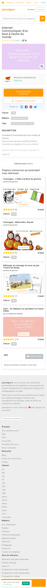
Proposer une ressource (12, 418)
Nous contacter (9, 448)
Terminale (6, 517)
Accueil (3, 2)
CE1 (3, 483)
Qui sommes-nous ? (11, 431)
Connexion (31, 9)
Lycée (36, 2)
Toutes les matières (11, 552)
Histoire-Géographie (19, 118)
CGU (4, 437)
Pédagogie (7, 545)
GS (3, 476)
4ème (4, 503)
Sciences (6, 548)
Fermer (26, 583)
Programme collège (11, 576)
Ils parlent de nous (10, 444)
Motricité (6, 542)
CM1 (4, 490)
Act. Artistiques (9, 525)
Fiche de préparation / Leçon (22, 123)
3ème (4, 507)
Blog (4, 455)
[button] (21, 107)
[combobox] (23, 18)
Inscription (40, 9)
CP (3, 480)
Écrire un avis (34, 356)
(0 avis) (11, 41)
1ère (4, 514)
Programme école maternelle (15, 569)
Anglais (5, 528)
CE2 (3, 486)
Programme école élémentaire (16, 573)
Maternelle (10, 2)
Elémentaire (20, 2)
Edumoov (18, 80)
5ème (4, 500)
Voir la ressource (23, 92)
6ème (4, 497)
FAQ (3, 434)
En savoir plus (7, 584)
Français (6, 531)
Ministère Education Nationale (15, 559)
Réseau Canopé (9, 563)
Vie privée (6, 441)
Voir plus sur (23, 164)
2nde (4, 510)
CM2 (13, 113)
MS (3, 473)
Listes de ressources (11, 458)
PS (3, 469)
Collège (28, 2)
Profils (5, 462)
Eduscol (5, 566)
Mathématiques (9, 538)
